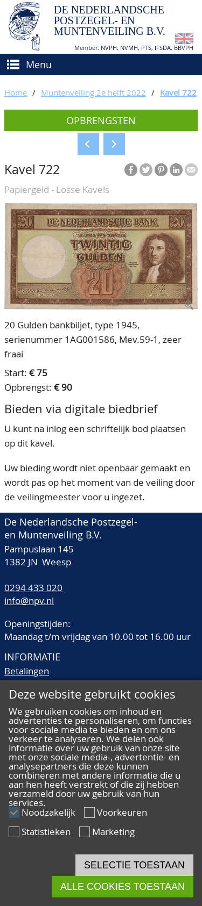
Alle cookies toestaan (122, 886)
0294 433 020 (33, 587)
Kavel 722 (178, 92)
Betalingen (26, 671)
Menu (39, 64)
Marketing (113, 831)
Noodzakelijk (48, 812)
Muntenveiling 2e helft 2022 (93, 92)
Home (15, 92)
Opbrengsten (101, 120)
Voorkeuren (122, 812)
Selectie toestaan (134, 865)
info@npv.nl (29, 600)
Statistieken (46, 831)
